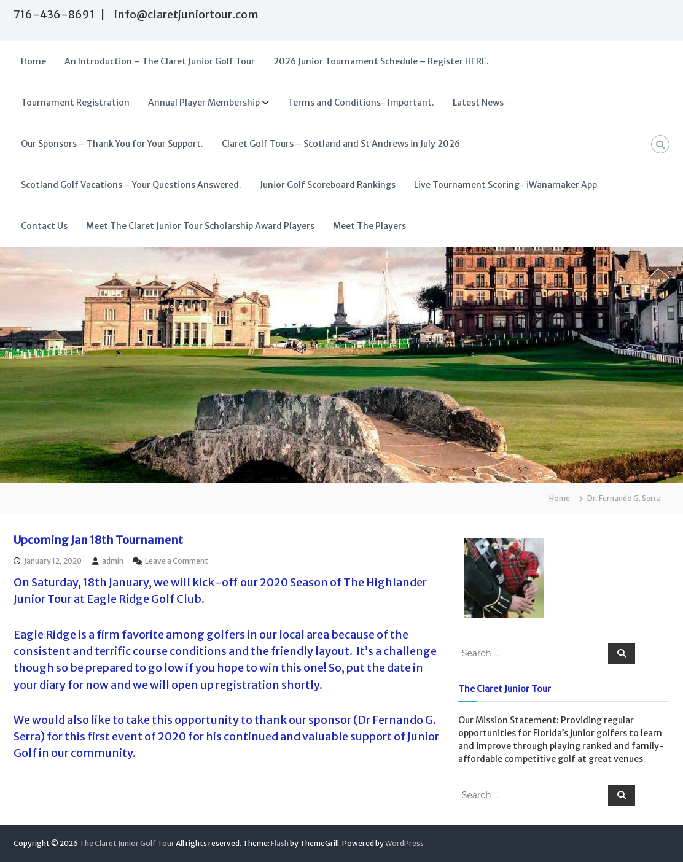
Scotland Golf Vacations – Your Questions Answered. (131, 184)
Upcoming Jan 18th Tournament (98, 540)
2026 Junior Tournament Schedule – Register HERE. (381, 61)
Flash (280, 843)
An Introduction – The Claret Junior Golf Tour (159, 61)
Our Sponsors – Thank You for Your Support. (112, 143)
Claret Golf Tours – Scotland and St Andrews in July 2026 (341, 143)
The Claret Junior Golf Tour (126, 843)
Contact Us (44, 225)
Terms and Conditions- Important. (360, 102)
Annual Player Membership (204, 102)
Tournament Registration (75, 102)
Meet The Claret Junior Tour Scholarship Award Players (200, 225)
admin (112, 560)
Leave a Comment (176, 560)
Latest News (478, 102)
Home (33, 61)
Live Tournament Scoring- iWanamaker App (505, 184)
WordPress (404, 843)
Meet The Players (369, 225)
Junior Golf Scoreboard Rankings (328, 184)
